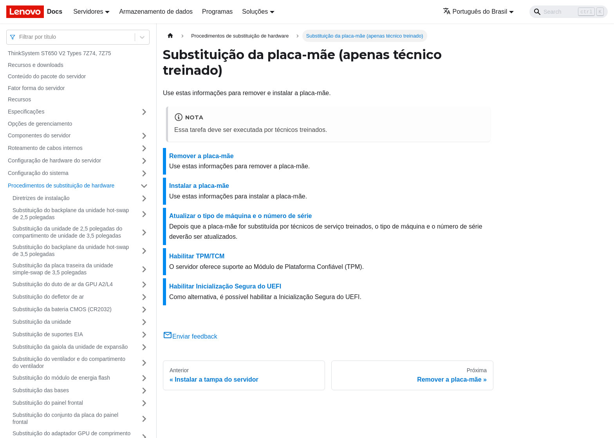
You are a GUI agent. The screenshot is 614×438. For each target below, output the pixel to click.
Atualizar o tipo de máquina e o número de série (240, 216)
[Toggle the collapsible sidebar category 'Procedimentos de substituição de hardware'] (144, 186)
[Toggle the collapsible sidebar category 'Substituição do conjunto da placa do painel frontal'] (144, 418)
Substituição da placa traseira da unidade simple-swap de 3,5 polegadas (63, 269)
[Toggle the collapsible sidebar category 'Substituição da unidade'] (144, 322)
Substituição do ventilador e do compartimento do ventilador (69, 362)
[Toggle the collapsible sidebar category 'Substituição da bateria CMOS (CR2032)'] (144, 309)
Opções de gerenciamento (40, 124)
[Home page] (170, 36)
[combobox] (20, 36)
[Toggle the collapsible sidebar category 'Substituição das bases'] (144, 390)
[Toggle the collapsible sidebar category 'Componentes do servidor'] (144, 136)
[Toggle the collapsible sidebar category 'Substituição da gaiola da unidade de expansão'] (144, 347)
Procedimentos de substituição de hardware (61, 185)
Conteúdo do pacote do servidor (47, 76)
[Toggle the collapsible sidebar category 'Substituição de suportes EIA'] (144, 334)
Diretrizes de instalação (41, 198)
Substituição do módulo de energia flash (61, 378)
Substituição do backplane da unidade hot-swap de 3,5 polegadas (71, 250)
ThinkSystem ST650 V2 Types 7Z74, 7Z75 (59, 53)
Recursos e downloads (35, 65)
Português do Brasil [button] (475, 11)
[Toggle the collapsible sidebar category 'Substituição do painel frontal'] (144, 403)
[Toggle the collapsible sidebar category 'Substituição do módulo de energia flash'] (144, 378)
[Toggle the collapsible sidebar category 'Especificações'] (144, 112)
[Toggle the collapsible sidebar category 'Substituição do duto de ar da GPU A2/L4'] (144, 284)
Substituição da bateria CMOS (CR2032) (62, 309)
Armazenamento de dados (156, 11)
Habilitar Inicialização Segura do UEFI (225, 286)
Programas (217, 11)
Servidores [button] (88, 11)
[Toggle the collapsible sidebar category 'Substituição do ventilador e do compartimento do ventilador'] (144, 362)
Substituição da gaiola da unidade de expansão (70, 347)
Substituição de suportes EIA (48, 334)
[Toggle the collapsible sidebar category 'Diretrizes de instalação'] (144, 198)
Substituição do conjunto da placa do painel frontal (65, 418)
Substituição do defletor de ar (48, 297)
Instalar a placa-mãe (199, 185)
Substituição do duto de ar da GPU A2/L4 (63, 284)
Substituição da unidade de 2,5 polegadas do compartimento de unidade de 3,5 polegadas (67, 232)
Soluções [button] (255, 11)
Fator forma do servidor (36, 88)
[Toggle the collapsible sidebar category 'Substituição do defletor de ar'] (144, 297)
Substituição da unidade (42, 322)
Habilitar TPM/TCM (196, 256)
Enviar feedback (190, 336)
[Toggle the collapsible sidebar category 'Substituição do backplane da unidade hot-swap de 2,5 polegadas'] (144, 214)
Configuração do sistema (38, 173)
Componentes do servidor (39, 135)
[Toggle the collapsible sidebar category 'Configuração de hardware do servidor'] (144, 161)
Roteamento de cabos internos (45, 148)
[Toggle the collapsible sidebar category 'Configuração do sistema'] (144, 173)
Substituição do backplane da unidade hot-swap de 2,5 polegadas (71, 213)
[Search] (568, 11)
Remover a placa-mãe (201, 156)
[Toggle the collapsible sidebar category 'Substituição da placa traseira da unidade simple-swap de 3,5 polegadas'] (144, 269)
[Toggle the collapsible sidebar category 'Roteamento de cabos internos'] (144, 148)
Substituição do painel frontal (48, 403)
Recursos (19, 99)
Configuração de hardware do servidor (54, 160)
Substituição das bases (41, 390)
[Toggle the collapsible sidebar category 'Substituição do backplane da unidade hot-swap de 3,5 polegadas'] (144, 251)
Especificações (26, 111)
